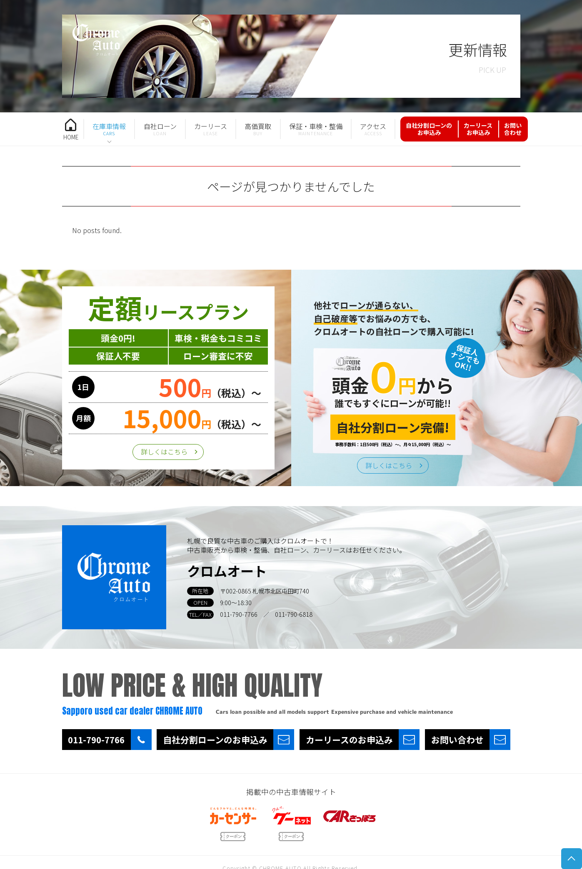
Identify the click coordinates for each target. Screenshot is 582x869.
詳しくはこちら (164, 452)
